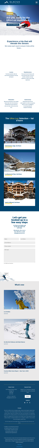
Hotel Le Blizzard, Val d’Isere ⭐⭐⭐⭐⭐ (12, 203)
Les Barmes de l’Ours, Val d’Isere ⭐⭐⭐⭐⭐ (13, 174)
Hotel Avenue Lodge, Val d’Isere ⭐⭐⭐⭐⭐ (13, 146)
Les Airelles (7, 311)
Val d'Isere (10, 13)
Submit (6, 273)
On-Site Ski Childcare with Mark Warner (14, 342)
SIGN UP (27, 396)
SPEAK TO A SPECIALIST (13, 24)
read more (6, 313)
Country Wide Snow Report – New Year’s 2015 (16, 371)
